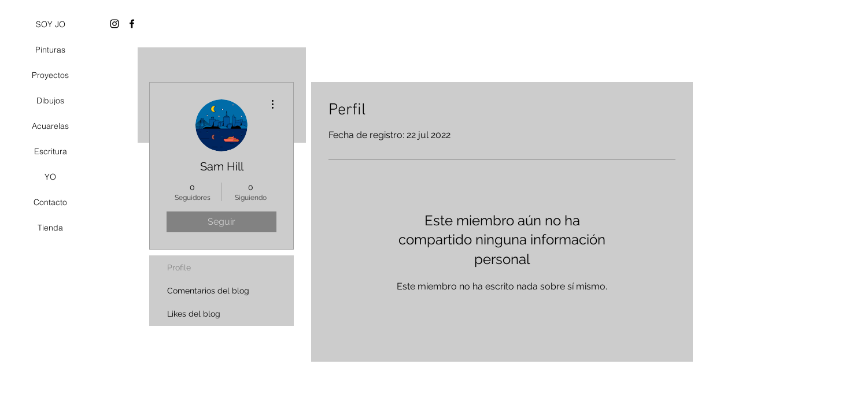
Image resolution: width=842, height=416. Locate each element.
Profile (179, 267)
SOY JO (50, 24)
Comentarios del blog (208, 290)
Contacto (50, 202)
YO (50, 177)
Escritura (50, 151)
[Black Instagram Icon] (114, 23)
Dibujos (50, 100)
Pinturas (50, 49)
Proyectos (50, 75)
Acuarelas (50, 126)
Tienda (50, 227)
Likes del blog (193, 313)
